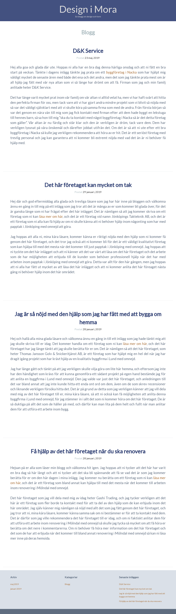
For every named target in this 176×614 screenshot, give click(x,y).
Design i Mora (88, 9)
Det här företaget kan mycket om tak (88, 185)
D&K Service (88, 51)
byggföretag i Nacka (121, 72)
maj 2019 (14, 584)
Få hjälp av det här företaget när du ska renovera (88, 451)
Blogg (67, 584)
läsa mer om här (51, 216)
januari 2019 (15, 589)
